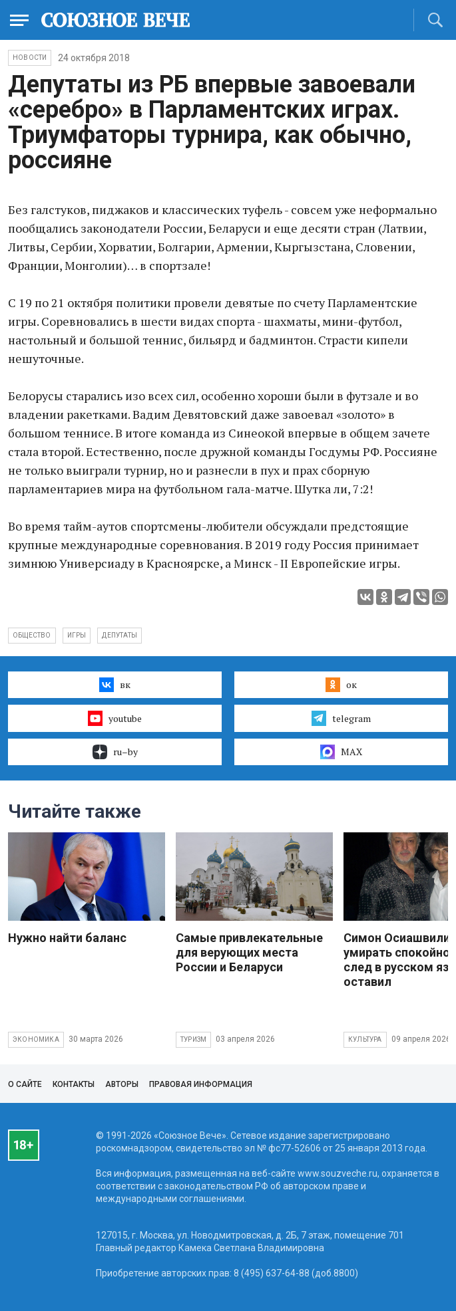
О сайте (25, 1084)
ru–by (115, 752)
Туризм (193, 1039)
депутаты (119, 635)
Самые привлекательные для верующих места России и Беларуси (249, 952)
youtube (115, 718)
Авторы (121, 1084)
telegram (341, 718)
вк (114, 684)
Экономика (36, 1039)
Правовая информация (200, 1084)
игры (77, 635)
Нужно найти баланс (67, 938)
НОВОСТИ (30, 57)
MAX (341, 752)
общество (32, 635)
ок (341, 684)
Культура (365, 1039)
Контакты (74, 1084)
